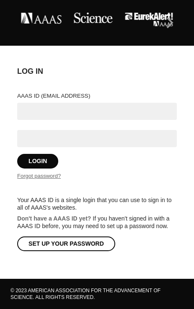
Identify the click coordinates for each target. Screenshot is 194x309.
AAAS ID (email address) (53, 96)
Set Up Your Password (66, 243)
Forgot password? (39, 176)
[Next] (168, 23)
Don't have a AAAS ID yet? (54, 218)
